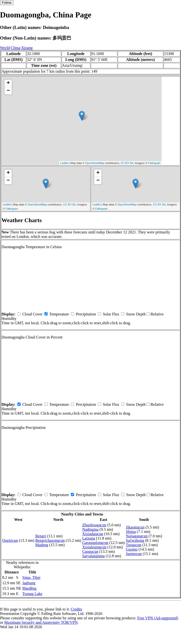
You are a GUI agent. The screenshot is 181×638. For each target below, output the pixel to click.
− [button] (8, 91)
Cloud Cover (32, 314)
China (15, 48)
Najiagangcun (137, 536)
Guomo (132, 549)
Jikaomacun (135, 527)
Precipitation (86, 314)
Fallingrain (154, 163)
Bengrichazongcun (50, 540)
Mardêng (29, 588)
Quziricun (10, 540)
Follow (7, 2)
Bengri (40, 536)
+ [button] (8, 83)
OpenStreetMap (94, 163)
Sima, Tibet (31, 577)
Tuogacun (133, 545)
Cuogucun (90, 551)
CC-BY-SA (127, 163)
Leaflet (64, 163)
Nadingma (90, 529)
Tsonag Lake (32, 594)
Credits (76, 609)
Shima (131, 531)
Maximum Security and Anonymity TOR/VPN (41, 622)
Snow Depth (136, 314)
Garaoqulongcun (95, 543)
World (5, 48)
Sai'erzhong (135, 540)
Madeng (41, 545)
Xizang (27, 48)
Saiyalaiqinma (93, 556)
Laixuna (88, 538)
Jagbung (28, 583)
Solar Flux (111, 314)
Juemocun (134, 554)
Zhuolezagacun (94, 525)
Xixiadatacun (92, 534)
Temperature (59, 314)
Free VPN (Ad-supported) (157, 618)
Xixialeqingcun (94, 547)
